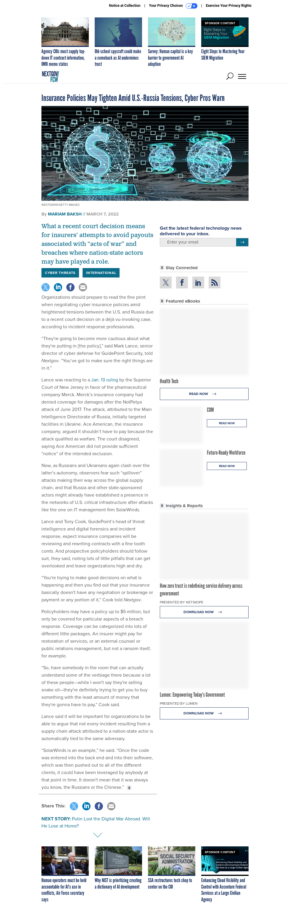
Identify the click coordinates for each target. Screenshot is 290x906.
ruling (112, 379)
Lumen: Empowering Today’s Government (192, 694)
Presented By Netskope (181, 602)
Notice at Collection (124, 6)
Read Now (204, 394)
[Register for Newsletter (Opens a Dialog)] (242, 242)
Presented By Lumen (179, 703)
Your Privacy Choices (173, 6)
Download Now (204, 612)
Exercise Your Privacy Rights (229, 6)
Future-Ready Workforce (226, 452)
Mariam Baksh (65, 214)
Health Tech (169, 381)
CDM (210, 409)
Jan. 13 (98, 379)
